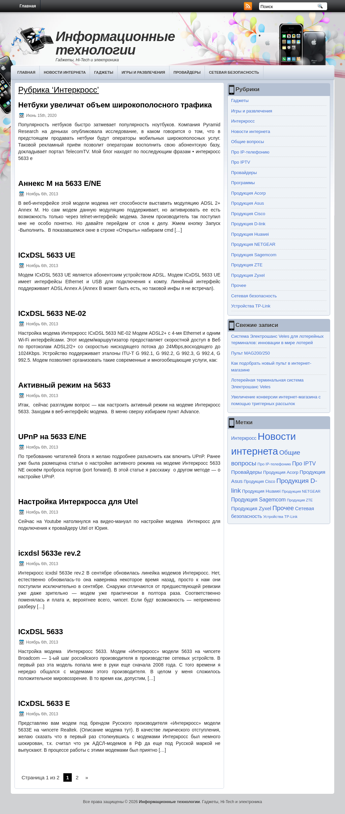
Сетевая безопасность (234, 72)
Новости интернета (65, 72)
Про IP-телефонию (250, 152)
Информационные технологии (115, 43)
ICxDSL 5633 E (44, 703)
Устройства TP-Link (250, 305)
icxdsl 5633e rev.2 (49, 553)
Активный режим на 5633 (64, 385)
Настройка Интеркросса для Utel (78, 501)
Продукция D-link (248, 223)
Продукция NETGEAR (253, 244)
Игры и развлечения (143, 72)
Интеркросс (243, 121)
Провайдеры (187, 72)
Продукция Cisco (248, 213)
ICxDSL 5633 (40, 631)
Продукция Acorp (248, 193)
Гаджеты (103, 72)
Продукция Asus (247, 203)
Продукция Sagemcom (253, 254)
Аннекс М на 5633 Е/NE (59, 183)
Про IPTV (240, 162)
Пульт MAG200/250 (250, 353)
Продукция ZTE (246, 264)
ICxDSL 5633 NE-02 (52, 313)
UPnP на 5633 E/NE (52, 436)
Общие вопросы (247, 141)
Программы (243, 182)
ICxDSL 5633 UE (46, 255)
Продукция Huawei (250, 234)
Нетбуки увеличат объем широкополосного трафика (115, 105)
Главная (28, 6)
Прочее (238, 285)
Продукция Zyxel (248, 275)
